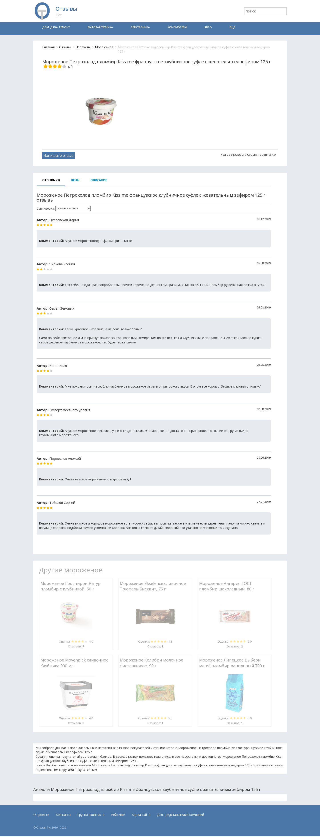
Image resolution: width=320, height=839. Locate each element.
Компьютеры (177, 27)
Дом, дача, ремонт (56, 27)
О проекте (41, 814)
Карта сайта (141, 814)
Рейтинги (118, 814)
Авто (208, 27)
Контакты (63, 814)
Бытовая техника (100, 27)
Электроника (140, 27)
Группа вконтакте (90, 814)
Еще (232, 27)
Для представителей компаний (180, 814)
